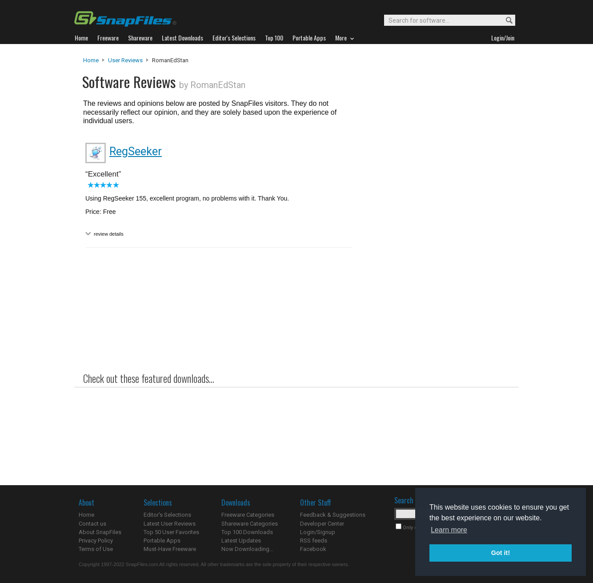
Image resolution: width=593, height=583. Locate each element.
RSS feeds (313, 540)
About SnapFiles (100, 532)
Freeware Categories (247, 514)
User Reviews (125, 60)
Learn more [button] (449, 530)
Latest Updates (241, 540)
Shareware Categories (249, 523)
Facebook (313, 549)
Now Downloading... (247, 549)
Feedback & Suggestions (332, 514)
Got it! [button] (500, 552)
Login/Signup (317, 532)
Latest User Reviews (170, 523)
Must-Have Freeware (170, 549)
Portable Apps (162, 540)
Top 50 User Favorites (171, 532)
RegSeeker (135, 151)
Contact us (92, 523)
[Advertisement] (434, 237)
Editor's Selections (167, 514)
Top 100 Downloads (247, 532)
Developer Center (322, 523)
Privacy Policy (96, 540)
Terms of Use (96, 549)
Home (91, 60)
